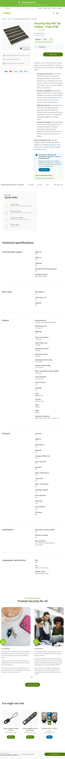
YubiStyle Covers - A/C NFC (49, 728)
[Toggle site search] (54, 13)
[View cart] (57, 13)
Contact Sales (47, 8)
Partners (54, 8)
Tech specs (40, 185)
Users (47, 185)
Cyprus (6, 8)
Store (9, 19)
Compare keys (39, 178)
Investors (39, 8)
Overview (31, 185)
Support (60, 8)
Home (4, 19)
